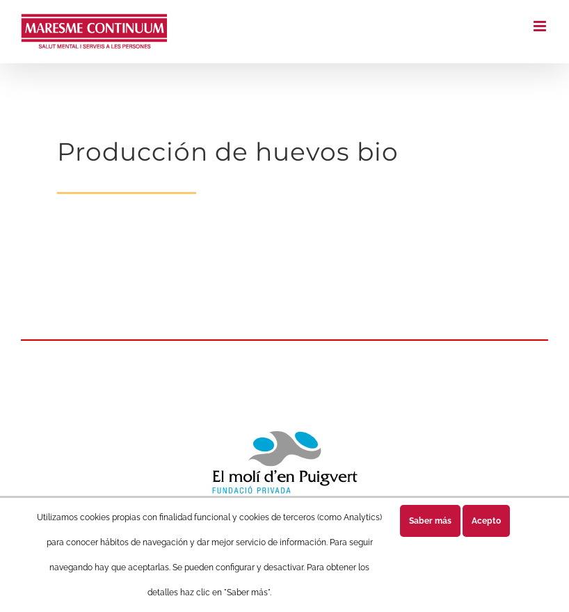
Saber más (430, 521)
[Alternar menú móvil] (541, 26)
